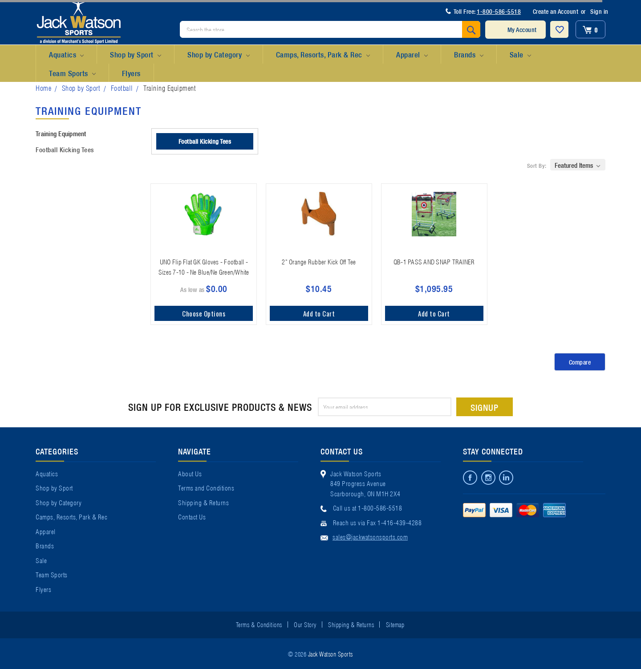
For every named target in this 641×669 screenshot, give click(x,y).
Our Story (305, 624)
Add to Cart (319, 313)
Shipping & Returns (203, 502)
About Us (190, 473)
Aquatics (66, 54)
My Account (522, 29)
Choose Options (203, 313)
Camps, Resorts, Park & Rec (323, 54)
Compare (580, 362)
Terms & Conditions (259, 624)
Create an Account (556, 11)
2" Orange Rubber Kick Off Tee (319, 261)
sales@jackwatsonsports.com (370, 536)
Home (43, 87)
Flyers (131, 73)
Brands (468, 54)
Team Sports (72, 73)
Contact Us (192, 516)
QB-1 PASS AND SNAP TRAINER (434, 261)
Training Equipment (169, 87)
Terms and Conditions (206, 487)
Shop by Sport (135, 54)
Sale (520, 54)
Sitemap (395, 624)
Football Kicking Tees (65, 149)
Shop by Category (218, 54)
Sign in (599, 11)
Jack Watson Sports (330, 653)
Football (122, 87)
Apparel (412, 54)
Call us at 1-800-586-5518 (367, 507)
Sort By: (537, 165)
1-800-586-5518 (499, 11)
